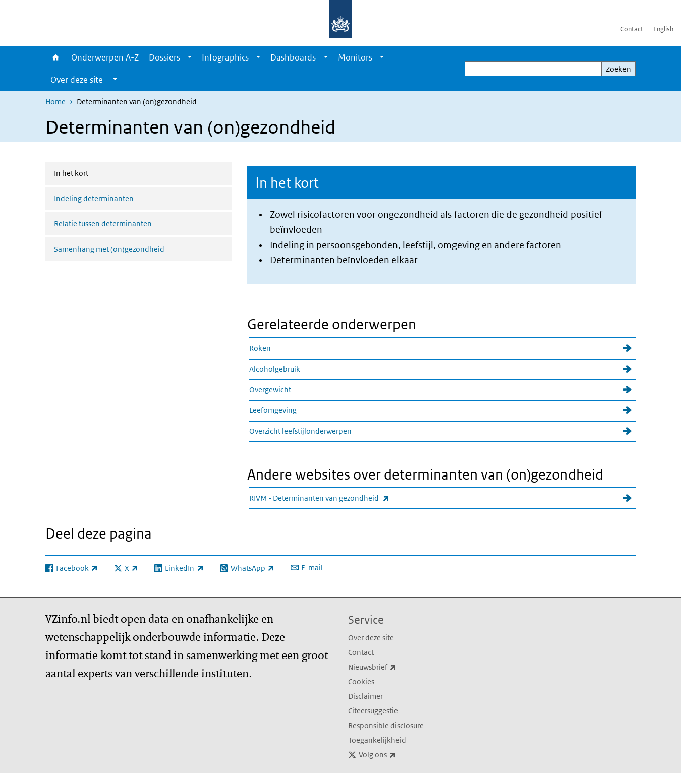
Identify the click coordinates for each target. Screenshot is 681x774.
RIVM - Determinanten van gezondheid (341, 498)
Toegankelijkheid (377, 740)
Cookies (361, 681)
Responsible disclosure (386, 725)
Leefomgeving (273, 410)
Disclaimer (365, 696)
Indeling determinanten (94, 198)
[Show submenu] (190, 57)
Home (55, 57)
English (663, 29)
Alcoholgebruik (274, 369)
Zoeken (618, 69)
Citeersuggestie (373, 711)
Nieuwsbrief (394, 667)
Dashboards (293, 57)
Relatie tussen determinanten (103, 223)
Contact (631, 29)
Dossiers (164, 57)
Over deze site (371, 637)
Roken (260, 348)
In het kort (98, 172)
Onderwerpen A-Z (105, 57)
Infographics (225, 57)
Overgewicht (270, 389)
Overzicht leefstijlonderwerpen (300, 431)
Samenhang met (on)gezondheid (109, 249)
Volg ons (399, 755)
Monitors (355, 57)
